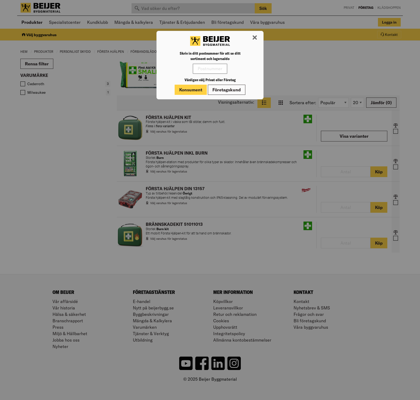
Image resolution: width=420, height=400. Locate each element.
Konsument (190, 89)
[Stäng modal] (254, 37)
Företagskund (226, 89)
